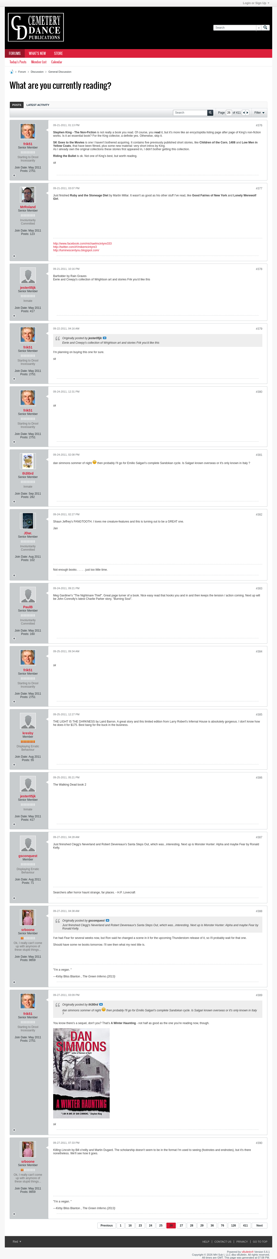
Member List (38, 62)
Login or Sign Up (256, 3)
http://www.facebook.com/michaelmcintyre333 (82, 243)
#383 (259, 588)
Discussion (37, 71)
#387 (259, 837)
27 (181, 1225)
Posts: (24, 171)
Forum (22, 71)
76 (222, 1225)
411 (245, 1225)
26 (171, 1225)
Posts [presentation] (16, 104)
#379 (259, 328)
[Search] (237, 28)
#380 (259, 392)
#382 (259, 514)
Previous (107, 1225)
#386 (259, 777)
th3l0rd (28, 473)
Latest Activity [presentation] (37, 104)
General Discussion (59, 71)
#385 (259, 714)
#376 (259, 125)
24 (150, 1225)
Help (205, 1241)
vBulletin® (248, 1251)
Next (259, 1225)
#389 (259, 995)
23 (140, 1225)
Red (17, 1241)
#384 (259, 651)
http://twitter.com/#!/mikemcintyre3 (75, 247)
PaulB (28, 607)
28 (191, 1225)
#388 (259, 911)
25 (160, 1225)
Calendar (56, 62)
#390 (259, 1143)
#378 (259, 269)
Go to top (260, 1241)
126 (233, 1225)
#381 (259, 455)
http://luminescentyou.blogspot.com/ (76, 250)
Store (58, 53)
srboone (27, 930)
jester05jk (28, 288)
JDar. (28, 533)
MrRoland (28, 207)
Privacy (242, 1241)
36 (212, 1225)
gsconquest (28, 856)
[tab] (17, 105)
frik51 (27, 144)
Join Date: (21, 167)
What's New (37, 53)
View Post (104, 338)
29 (201, 1225)
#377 (259, 188)
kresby (27, 733)
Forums (15, 53)
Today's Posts (18, 62)
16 (130, 1225)
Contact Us (223, 1241)
